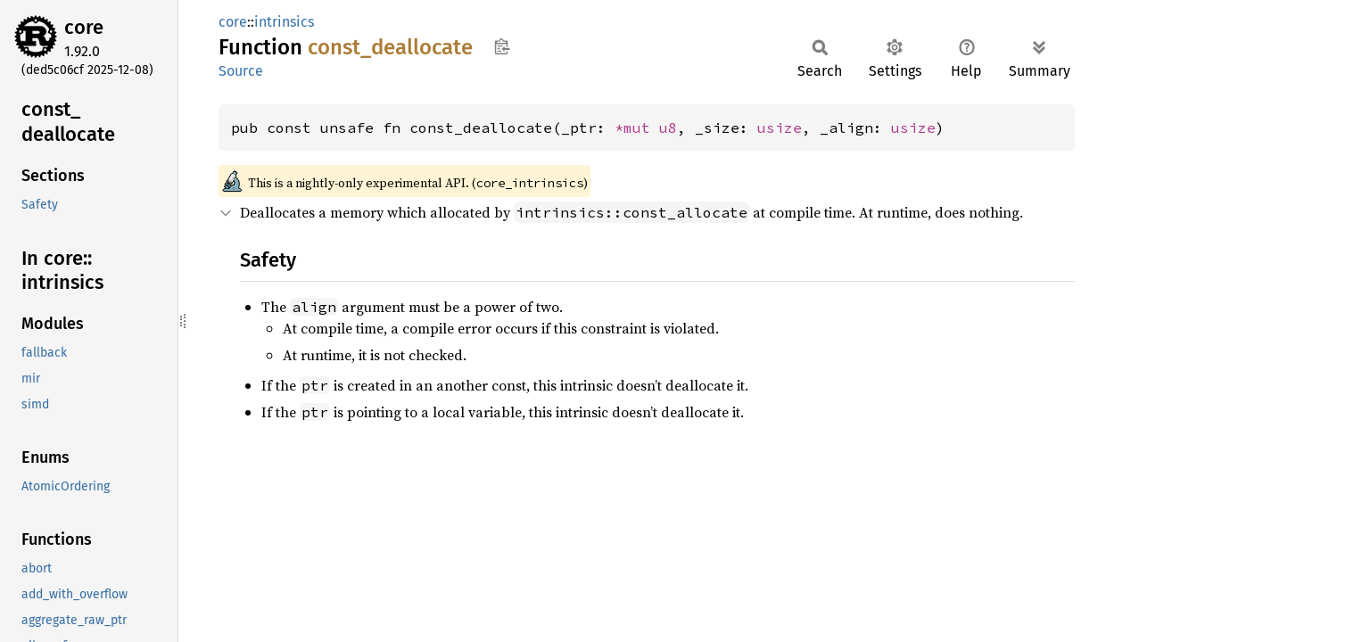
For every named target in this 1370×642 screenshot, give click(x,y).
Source (241, 70)
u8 (668, 127)
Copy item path (501, 46)
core (83, 27)
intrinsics (284, 21)
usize (779, 127)
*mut (637, 127)
